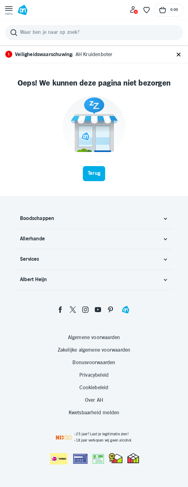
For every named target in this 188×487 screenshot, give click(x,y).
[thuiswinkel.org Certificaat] (115, 458)
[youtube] (98, 309)
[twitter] (73, 309)
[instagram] (85, 309)
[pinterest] (110, 309)
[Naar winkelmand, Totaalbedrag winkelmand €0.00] (168, 10)
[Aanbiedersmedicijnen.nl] (98, 458)
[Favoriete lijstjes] (146, 10)
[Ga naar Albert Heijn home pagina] (23, 10)
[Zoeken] (94, 32)
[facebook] (60, 309)
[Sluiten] (178, 55)
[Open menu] (9, 10)
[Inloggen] (134, 10)
